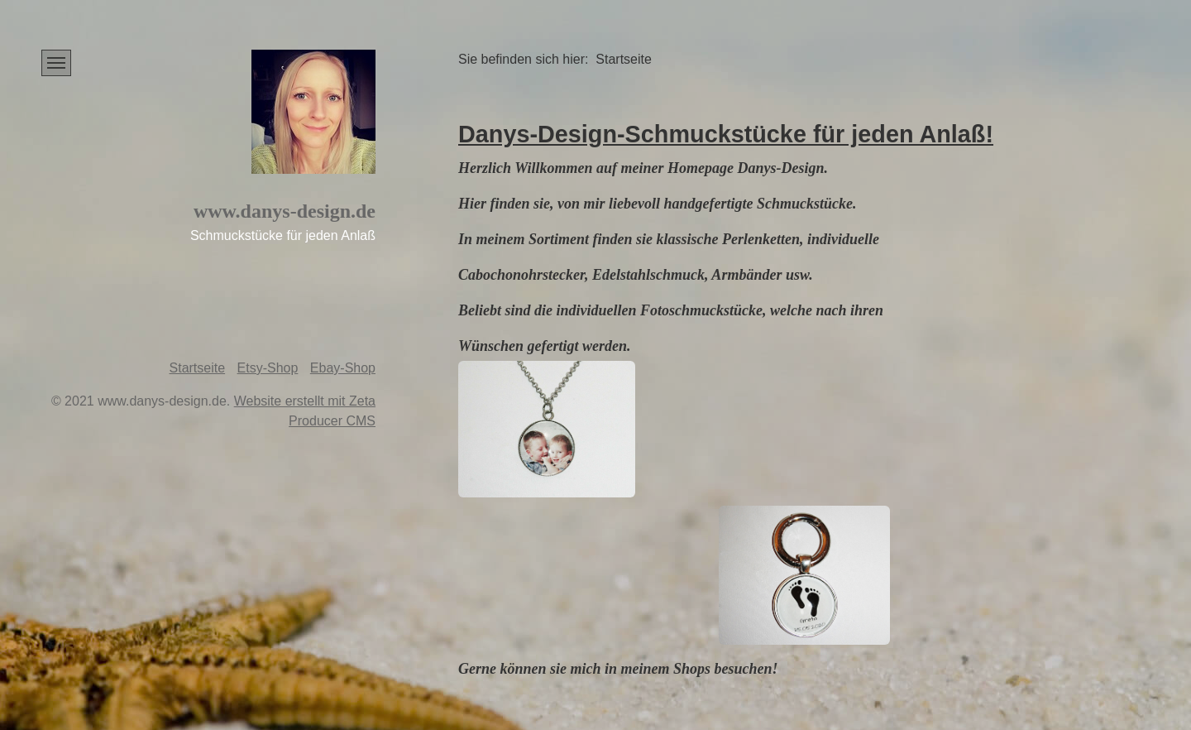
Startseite (198, 368)
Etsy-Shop (268, 368)
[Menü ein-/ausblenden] (56, 63)
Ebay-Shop (342, 368)
